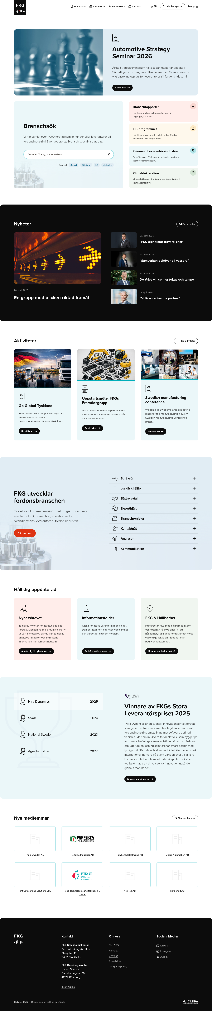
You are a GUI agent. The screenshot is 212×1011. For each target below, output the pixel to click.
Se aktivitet (29, 431)
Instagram (164, 951)
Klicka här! (122, 87)
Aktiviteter (99, 6)
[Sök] (109, 154)
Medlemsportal (172, 6)
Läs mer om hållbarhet (162, 651)
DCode (61, 1001)
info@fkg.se (68, 987)
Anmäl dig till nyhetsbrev (36, 651)
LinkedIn (163, 945)
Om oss (136, 6)
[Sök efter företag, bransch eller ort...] (68, 154)
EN (153, 6)
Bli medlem (118, 6)
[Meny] (193, 6)
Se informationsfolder (98, 651)
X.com (162, 957)
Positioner (80, 6)
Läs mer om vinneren (140, 779)
